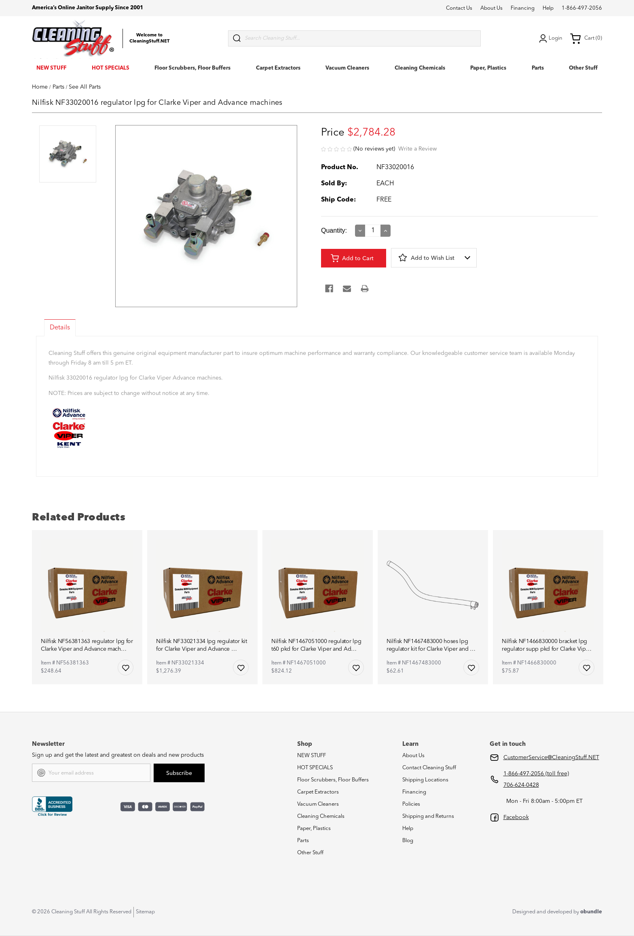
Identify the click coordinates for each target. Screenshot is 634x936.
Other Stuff (583, 68)
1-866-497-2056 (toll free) (536, 774)
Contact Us (459, 8)
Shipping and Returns (428, 816)
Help (548, 8)
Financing (523, 8)
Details (60, 328)
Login (549, 38)
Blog (407, 840)
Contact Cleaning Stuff (429, 767)
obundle (591, 912)
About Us (491, 8)
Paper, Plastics (488, 68)
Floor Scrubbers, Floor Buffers (192, 68)
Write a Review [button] (417, 149)
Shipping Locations (425, 780)
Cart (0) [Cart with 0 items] (586, 38)
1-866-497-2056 (582, 8)
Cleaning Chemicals (420, 68)
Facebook (516, 817)
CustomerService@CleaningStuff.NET (551, 757)
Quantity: (334, 230)
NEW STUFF (51, 68)
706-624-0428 (521, 785)
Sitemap (145, 912)
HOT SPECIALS (110, 68)
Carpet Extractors (278, 68)
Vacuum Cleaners (347, 68)
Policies (411, 804)
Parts (538, 68)
